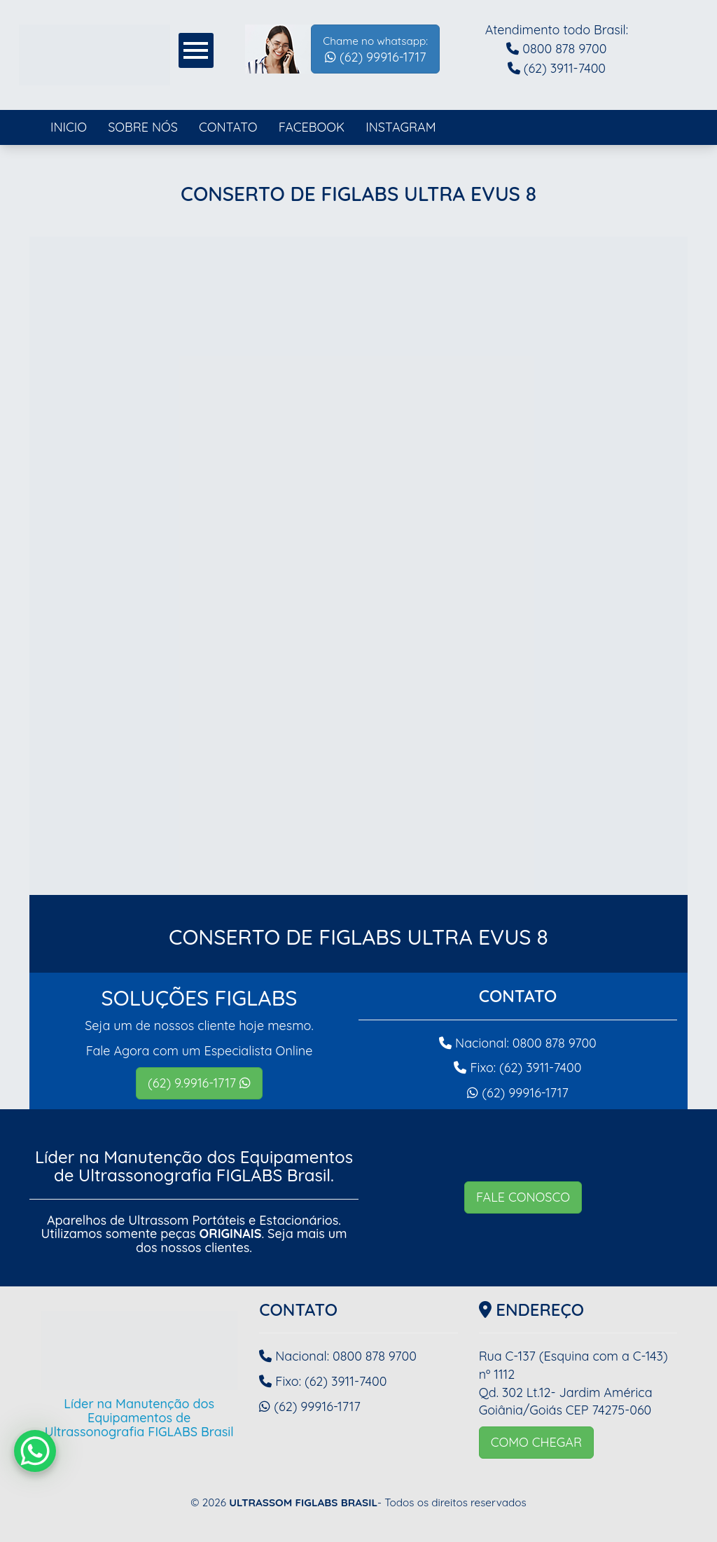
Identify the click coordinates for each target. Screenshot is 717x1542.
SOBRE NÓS (143, 127)
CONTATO (228, 127)
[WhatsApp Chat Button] (35, 1451)
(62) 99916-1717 (375, 49)
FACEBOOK (312, 127)
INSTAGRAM (401, 127)
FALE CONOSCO (523, 1197)
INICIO (68, 127)
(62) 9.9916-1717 (199, 1083)
